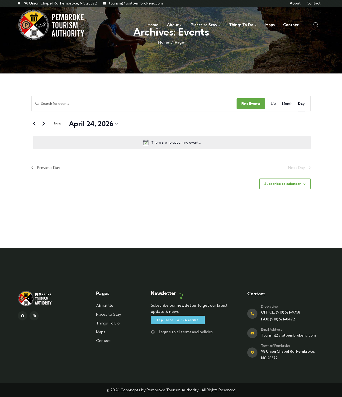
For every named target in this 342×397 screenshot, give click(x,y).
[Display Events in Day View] (301, 103)
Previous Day (45, 167)
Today (58, 123)
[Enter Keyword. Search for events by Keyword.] (134, 103)
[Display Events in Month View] (287, 103)
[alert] (172, 142)
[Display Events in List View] (273, 103)
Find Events (251, 103)
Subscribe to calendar (282, 184)
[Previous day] (34, 124)
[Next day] (43, 124)
